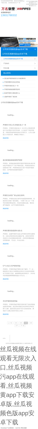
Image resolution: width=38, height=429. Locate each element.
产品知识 (6, 63)
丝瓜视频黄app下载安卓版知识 (11, 22)
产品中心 (10, 18)
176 (31, 323)
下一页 (22, 325)
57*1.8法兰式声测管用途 (11, 266)
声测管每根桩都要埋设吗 (12, 89)
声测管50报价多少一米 (11, 86)
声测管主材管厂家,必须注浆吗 (13, 195)
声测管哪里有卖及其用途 (12, 82)
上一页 (10, 323)
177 (17, 325)
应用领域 (26, 22)
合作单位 (13, 27)
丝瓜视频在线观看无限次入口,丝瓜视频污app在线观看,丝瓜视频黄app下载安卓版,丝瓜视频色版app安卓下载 (18, 386)
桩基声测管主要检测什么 (12, 93)
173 (16, 323)
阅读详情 (6, 138)
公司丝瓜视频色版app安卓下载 (15, 49)
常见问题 (6, 68)
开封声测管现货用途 (10, 301)
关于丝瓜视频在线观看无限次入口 (31, 2)
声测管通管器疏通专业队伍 (12, 230)
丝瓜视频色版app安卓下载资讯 (24, 18)
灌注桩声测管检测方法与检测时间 (15, 78)
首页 (3, 18)
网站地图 (24, 428)
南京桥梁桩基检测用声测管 (12, 160)
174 (21, 323)
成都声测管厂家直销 (10, 97)
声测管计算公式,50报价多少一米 (14, 125)
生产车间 (5, 27)
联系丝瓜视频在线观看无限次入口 (31, 5)
